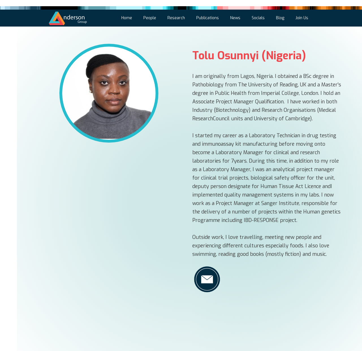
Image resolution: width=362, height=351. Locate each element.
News (235, 18)
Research (176, 18)
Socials (258, 18)
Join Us (302, 18)
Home (126, 18)
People (149, 18)
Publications (207, 18)
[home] (68, 17)
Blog (280, 18)
